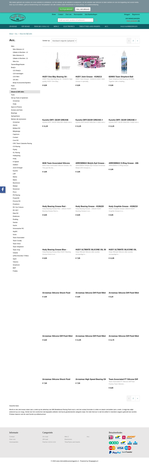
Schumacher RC (18, 228)
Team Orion (17, 244)
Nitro (12, 46)
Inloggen (127, 14)
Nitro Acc (16, 61)
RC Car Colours (18, 207)
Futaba (15, 271)
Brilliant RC (16, 128)
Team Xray (16, 250)
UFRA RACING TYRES (21, 256)
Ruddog (15, 219)
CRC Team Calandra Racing (22, 143)
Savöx (15, 225)
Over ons (68, 14)
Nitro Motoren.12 (18, 49)
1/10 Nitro (16, 76)
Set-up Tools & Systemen (19, 98)
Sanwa (15, 222)
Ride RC (16, 213)
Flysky (15, 149)
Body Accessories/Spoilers (22, 83)
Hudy (14, 104)
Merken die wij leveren (18, 119)
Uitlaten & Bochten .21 (20, 58)
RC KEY (15, 210)
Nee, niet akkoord (82, 9)
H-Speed (16, 161)
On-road (13, 26)
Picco (15, 192)
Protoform (16, 204)
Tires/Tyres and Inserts (89, 26)
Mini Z (56, 26)
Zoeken (95, 20)
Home (54, 14)
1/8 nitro (15, 79)
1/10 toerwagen (18, 73)
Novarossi (16, 189)
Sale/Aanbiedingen (91, 14)
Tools (13, 95)
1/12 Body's (17, 70)
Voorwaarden (78, 14)
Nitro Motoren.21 (18, 55)
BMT (14, 268)
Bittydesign (16, 131)
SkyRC (15, 231)
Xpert (14, 259)
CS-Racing (16, 146)
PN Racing (16, 195)
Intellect (15, 165)
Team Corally (17, 240)
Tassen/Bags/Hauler (18, 64)
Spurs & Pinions (16, 107)
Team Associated (18, 237)
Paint (13, 86)
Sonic (15, 234)
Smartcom (16, 265)
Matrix (15, 180)
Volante (15, 253)
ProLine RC (17, 201)
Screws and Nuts (16, 110)
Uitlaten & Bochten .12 (20, 52)
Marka (15, 177)
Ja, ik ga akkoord (66, 9)
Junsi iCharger (18, 168)
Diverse (13, 89)
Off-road (26, 26)
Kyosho (15, 171)
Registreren (136, 14)
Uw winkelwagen (132, 18)
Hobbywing (16, 155)
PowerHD (16, 198)
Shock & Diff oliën (26, 34)
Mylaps (15, 186)
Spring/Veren (15, 116)
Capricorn (16, 134)
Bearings (14, 113)
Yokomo (15, 262)
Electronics (68, 26)
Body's (13, 67)
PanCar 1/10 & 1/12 (41, 26)
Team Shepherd (18, 247)
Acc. (106, 26)
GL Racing (16, 152)
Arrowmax (16, 101)
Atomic (15, 125)
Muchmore (16, 183)
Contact (60, 14)
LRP (14, 174)
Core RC (16, 140)
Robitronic (16, 216)
